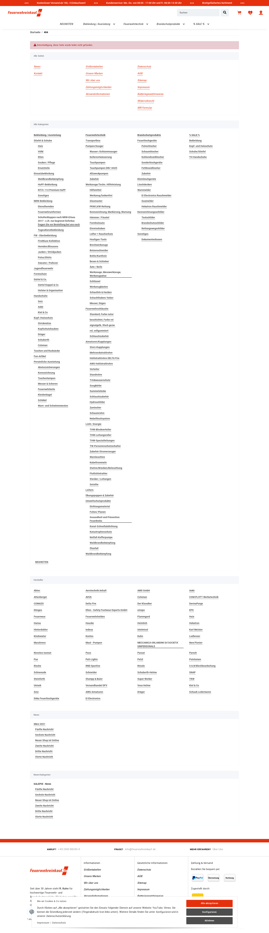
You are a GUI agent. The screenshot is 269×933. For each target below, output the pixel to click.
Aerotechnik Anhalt (96, 590)
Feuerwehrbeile (46, 389)
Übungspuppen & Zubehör (100, 495)
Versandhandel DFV (96, 685)
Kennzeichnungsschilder (150, 212)
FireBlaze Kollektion (49, 241)
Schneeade (40, 672)
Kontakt (38, 73)
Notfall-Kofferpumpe (101, 537)
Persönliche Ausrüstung (47, 361)
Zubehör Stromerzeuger (103, 451)
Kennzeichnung (46, 372)
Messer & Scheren (48, 383)
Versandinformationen (98, 94)
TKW (191, 678)
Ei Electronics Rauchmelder (156, 195)
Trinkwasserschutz (100, 380)
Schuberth (43, 339)
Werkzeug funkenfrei (101, 195)
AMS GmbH (143, 590)
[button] (261, 12)
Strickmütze (44, 323)
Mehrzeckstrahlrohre (101, 352)
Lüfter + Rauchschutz (101, 234)
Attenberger (40, 597)
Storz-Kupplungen (100, 347)
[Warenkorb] (239, 12)
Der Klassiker (144, 603)
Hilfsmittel (95, 190)
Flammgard (143, 616)
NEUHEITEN (41, 562)
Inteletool (142, 629)
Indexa (89, 629)
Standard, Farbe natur (102, 314)
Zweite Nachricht (44, 745)
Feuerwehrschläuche (97, 308)
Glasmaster (96, 201)
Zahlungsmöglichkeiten (98, 87)
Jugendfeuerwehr (43, 268)
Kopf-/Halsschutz (43, 317)
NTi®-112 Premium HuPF (52, 190)
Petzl (140, 659)
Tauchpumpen (97, 162)
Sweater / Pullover (48, 263)
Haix (40, 146)
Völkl (40, 151)
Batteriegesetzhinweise (150, 94)
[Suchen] (198, 12)
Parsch (193, 652)
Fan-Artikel (40, 356)
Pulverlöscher (149, 146)
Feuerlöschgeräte (147, 140)
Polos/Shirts (44, 257)
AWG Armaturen (94, 692)
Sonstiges (43, 195)
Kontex (89, 636)
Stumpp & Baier (94, 678)
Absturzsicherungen (49, 367)
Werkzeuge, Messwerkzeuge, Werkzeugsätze (105, 274)
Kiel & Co (43, 312)
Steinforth (39, 678)
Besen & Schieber (99, 261)
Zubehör (94, 179)
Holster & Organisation (50, 290)
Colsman (43, 345)
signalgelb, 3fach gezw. (102, 325)
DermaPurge (196, 603)
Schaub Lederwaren (200, 692)
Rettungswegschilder (153, 228)
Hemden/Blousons (48, 246)
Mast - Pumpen (94, 642)
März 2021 (39, 724)
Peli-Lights (92, 659)
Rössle (141, 665)
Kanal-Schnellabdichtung (104, 526)
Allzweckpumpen (99, 173)
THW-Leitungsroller (100, 435)
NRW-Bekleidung (43, 201)
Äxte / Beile (96, 266)
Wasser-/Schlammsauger (103, 151)
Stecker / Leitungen (100, 479)
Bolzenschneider (99, 250)
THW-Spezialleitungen (102, 440)
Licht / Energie (93, 424)
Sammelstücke (98, 391)
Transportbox (93, 140)
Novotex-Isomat (42, 652)
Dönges (38, 610)
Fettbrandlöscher (151, 168)
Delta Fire (91, 603)
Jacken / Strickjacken (49, 252)
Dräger (41, 334)
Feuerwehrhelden (95, 616)
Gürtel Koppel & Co (48, 284)
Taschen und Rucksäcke (47, 350)
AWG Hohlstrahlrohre (101, 363)
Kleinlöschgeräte (146, 179)
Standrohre (96, 374)
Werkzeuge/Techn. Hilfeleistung (103, 184)
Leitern (89, 490)
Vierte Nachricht (44, 756)
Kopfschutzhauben (48, 328)
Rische (37, 665)
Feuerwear (39, 616)
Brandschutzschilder (153, 223)
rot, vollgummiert (99, 330)
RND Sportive (93, 665)
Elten (41, 157)
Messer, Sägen (98, 303)
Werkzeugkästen (99, 286)
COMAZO (39, 603)
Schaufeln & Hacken (101, 292)
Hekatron (194, 623)
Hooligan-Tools (98, 239)
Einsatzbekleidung (44, 173)
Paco (88, 652)
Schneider (91, 672)
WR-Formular (144, 108)
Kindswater (40, 636)
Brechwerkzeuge (99, 245)
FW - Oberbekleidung (45, 235)
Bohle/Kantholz (98, 255)
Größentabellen (94, 66)
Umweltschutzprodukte (98, 501)
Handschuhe (41, 295)
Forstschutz (40, 274)
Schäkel (42, 400)
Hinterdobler (41, 629)
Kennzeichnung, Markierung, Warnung (110, 212)
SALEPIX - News (42, 784)
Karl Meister (196, 629)
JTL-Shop (249, 928)
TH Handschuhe (198, 157)
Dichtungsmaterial (100, 506)
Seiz (40, 301)
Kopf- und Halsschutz (201, 146)
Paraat (141, 652)
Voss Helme (143, 685)
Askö (40, 306)
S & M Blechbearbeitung (202, 665)
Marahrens (40, 642)
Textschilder (148, 217)
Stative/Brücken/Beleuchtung (106, 468)
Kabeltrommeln (98, 462)
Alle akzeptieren (209, 903)
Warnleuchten (97, 457)
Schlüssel (95, 281)
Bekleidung (195, 140)
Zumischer (95, 407)
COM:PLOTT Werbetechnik (203, 597)
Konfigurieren (209, 912)
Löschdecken (144, 184)
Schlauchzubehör (99, 336)
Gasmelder (148, 201)
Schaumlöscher (150, 151)
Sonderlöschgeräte (152, 162)
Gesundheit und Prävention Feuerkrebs (105, 519)
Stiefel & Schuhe (43, 140)
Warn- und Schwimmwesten (53, 405)
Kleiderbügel (45, 394)
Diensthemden (46, 206)
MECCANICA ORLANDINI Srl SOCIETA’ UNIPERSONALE (157, 644)
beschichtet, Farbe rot (102, 319)
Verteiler (94, 369)
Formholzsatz (97, 223)
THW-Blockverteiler (100, 429)
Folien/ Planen (98, 512)
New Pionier (195, 642)
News (37, 66)
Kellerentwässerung (101, 157)
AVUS (89, 597)
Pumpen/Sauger (94, 146)
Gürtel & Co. (40, 279)
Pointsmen (195, 659)
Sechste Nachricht (45, 734)
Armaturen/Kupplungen (98, 341)
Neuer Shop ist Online (47, 740)
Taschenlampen (46, 378)
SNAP (192, 672)
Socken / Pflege (46, 162)
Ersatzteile (44, 168)
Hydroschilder (97, 402)
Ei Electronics (93, 698)
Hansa (37, 623)
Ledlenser (194, 636)
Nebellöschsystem (100, 418)
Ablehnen (209, 920)
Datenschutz (144, 66)
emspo (141, 610)
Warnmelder (144, 190)
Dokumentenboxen (152, 239)
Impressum (143, 87)
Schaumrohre (97, 413)
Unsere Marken (94, 73)
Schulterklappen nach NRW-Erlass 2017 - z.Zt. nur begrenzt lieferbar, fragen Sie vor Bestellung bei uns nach (59, 221)
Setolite (94, 484)
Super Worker (144, 678)
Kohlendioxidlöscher (153, 157)
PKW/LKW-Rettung (100, 206)
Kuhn (140, 636)
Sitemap (142, 80)
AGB (140, 73)
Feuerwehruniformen (49, 212)
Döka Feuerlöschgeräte (46, 698)
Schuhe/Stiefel (197, 151)
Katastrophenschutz (101, 531)
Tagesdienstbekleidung (51, 230)
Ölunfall (94, 548)
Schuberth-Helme (147, 672)
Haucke (90, 623)
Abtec (37, 590)
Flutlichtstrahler (98, 473)
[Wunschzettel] (250, 12)
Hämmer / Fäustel (99, 217)
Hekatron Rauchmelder (154, 206)
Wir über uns (93, 80)
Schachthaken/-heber (101, 297)
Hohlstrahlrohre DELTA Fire (104, 358)
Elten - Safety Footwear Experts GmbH (106, 610)
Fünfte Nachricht (44, 729)
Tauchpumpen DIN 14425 (103, 168)
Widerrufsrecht (145, 101)
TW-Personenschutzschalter (105, 446)
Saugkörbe (96, 385)
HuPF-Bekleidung (47, 184)
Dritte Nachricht (43, 751)
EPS (191, 610)
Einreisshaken (97, 228)
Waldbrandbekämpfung (50, 179)
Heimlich (142, 623)
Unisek (37, 685)
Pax (36, 659)
